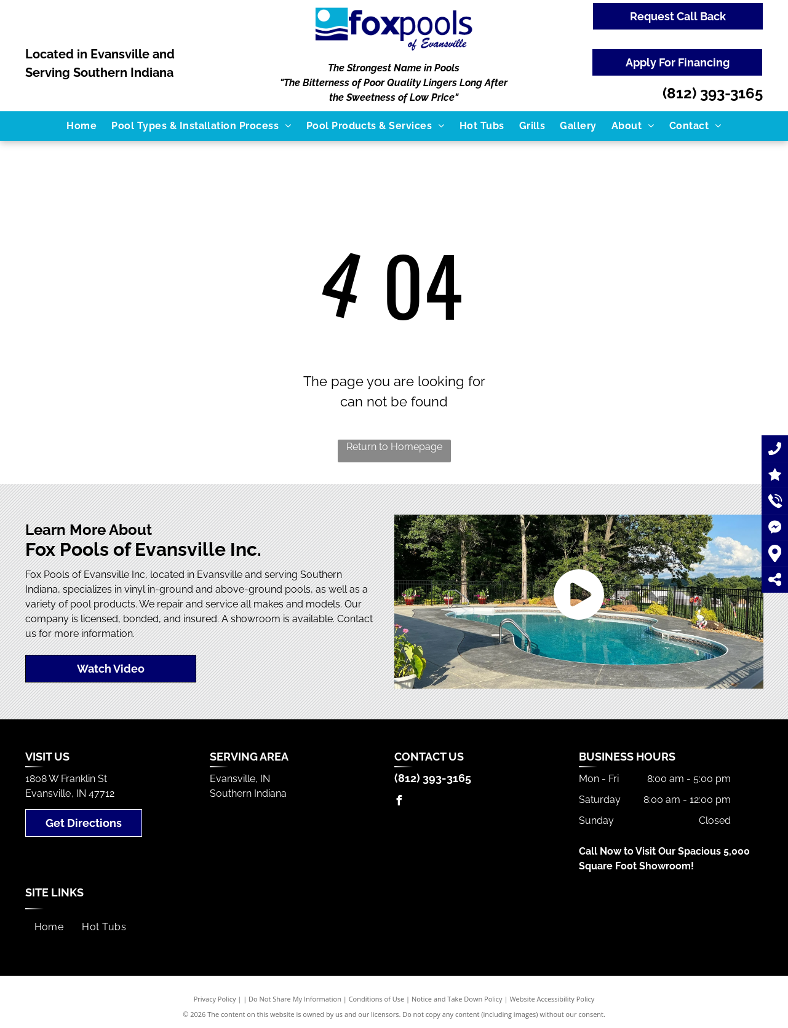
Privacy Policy (215, 998)
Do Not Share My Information (295, 998)
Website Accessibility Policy (551, 998)
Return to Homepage (394, 447)
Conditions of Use (377, 998)
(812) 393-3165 (713, 93)
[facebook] (399, 802)
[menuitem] (81, 126)
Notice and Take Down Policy (457, 998)
